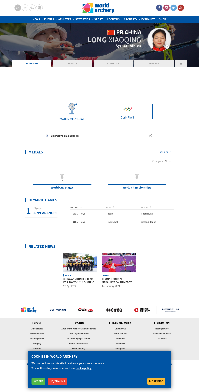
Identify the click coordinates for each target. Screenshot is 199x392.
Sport (98, 19)
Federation (163, 337)
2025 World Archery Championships (78, 343)
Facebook (159, 7)
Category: (158, 174)
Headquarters (162, 343)
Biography (32, 76)
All (166, 174)
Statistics (82, 19)
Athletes (64, 19)
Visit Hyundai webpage (58, 324)
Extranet (148, 19)
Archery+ (130, 19)
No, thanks (57, 381)
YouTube (181, 7)
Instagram (166, 7)
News (36, 19)
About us (113, 19)
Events (49, 19)
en (17, 7)
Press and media (121, 337)
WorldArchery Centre (39, 7)
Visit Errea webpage (114, 324)
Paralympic (32, 7)
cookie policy (84, 368)
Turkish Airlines (142, 324)
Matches (154, 76)
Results (72, 76)
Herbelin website (170, 324)
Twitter (173, 7)
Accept (38, 381)
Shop (162, 19)
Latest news (120, 343)
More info (156, 381)
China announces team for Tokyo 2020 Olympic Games (78, 296)
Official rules (37, 343)
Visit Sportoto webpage (86, 324)
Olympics (25, 7)
